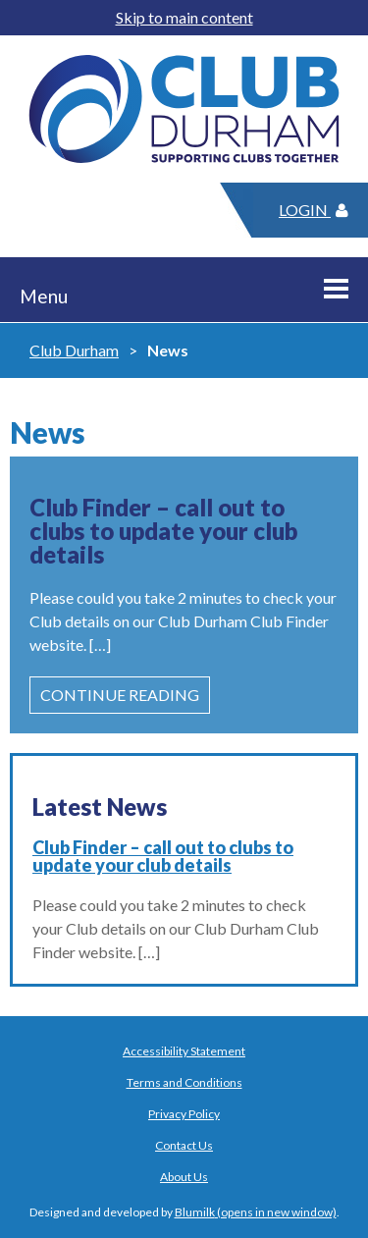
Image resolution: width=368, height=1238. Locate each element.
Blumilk (195, 1212)
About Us (184, 1176)
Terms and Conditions (184, 1082)
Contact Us (184, 1145)
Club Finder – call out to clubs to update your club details (162, 856)
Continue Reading (119, 694)
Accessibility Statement (184, 1051)
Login (313, 209)
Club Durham (74, 350)
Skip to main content (184, 17)
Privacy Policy (184, 1113)
